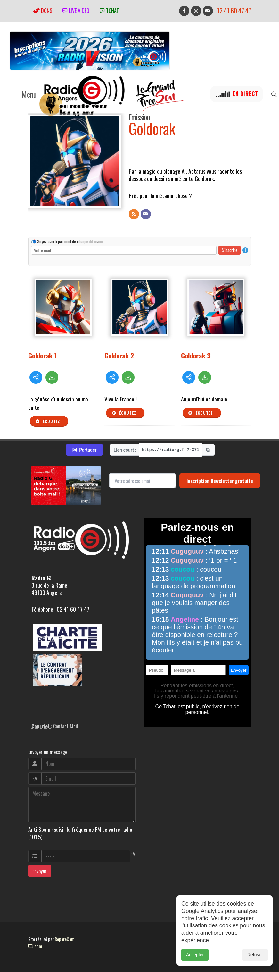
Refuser (255, 955)
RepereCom (64, 938)
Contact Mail (65, 726)
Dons (42, 10)
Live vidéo (75, 10)
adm (35, 946)
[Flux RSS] (134, 214)
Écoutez (47, 421)
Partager (84, 450)
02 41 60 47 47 (233, 10)
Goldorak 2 (119, 355)
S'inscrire (229, 250)
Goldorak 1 (42, 355)
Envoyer (39, 871)
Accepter (195, 955)
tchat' (109, 10)
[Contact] (146, 214)
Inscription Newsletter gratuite (219, 480)
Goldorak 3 (195, 355)
